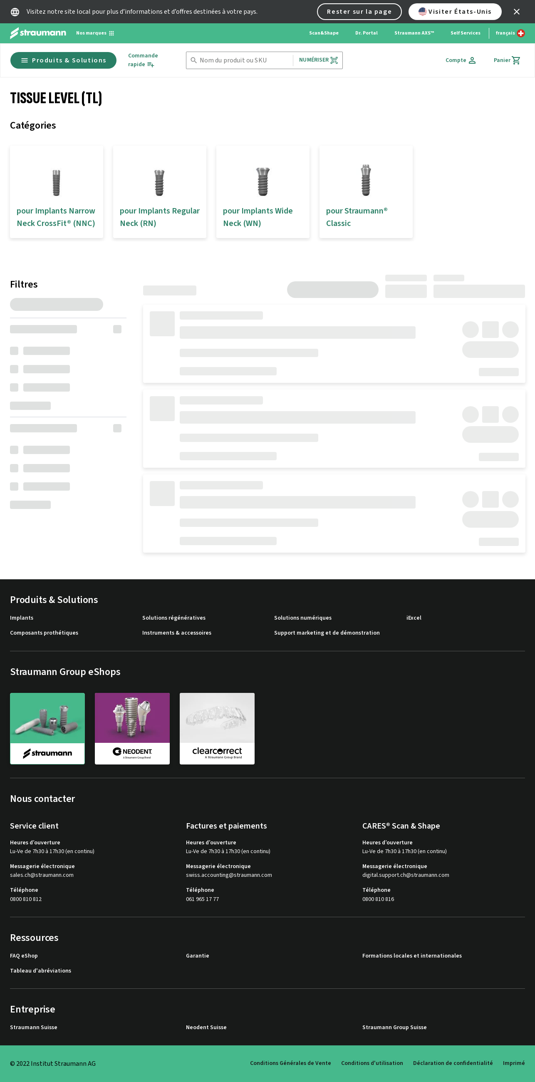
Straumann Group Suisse (394, 1028)
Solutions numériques (303, 618)
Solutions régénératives (174, 618)
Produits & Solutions (63, 60)
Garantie (197, 956)
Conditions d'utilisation (372, 1063)
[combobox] (245, 60)
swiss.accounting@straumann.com (229, 875)
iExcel (413, 618)
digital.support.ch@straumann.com (405, 875)
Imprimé (514, 1063)
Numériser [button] (318, 60)
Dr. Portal (366, 33)
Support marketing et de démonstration (327, 633)
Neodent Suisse (206, 1028)
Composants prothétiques (44, 633)
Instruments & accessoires (176, 633)
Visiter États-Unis (455, 11)
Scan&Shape (324, 33)
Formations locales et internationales (412, 956)
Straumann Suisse (33, 1028)
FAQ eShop (24, 956)
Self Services (466, 33)
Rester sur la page (359, 11)
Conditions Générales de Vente (290, 1063)
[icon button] (516, 11)
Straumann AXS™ (414, 33)
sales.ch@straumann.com (42, 875)
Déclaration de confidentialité (453, 1063)
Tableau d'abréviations (40, 971)
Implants (21, 618)
